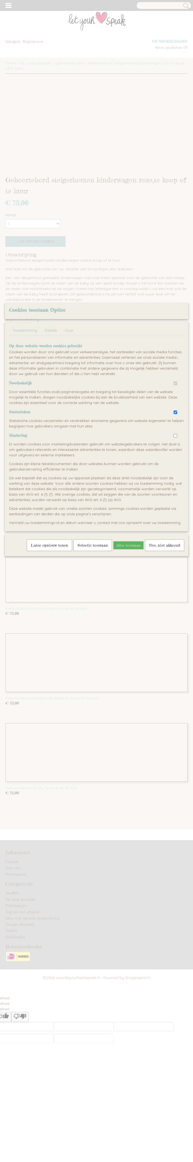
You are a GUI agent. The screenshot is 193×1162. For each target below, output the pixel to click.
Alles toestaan (128, 592)
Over (69, 377)
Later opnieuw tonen (49, 592)
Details (51, 377)
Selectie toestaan (93, 592)
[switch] (175, 431)
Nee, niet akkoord (164, 592)
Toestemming (25, 377)
